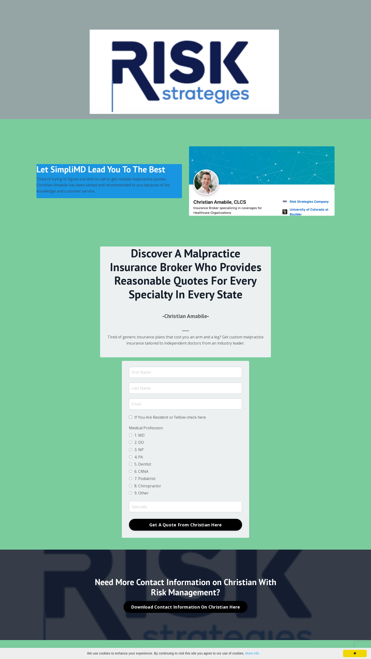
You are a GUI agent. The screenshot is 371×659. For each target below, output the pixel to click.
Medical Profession (146, 427)
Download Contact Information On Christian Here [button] (185, 607)
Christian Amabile (185, 316)
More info (252, 653)
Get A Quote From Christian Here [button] (185, 525)
